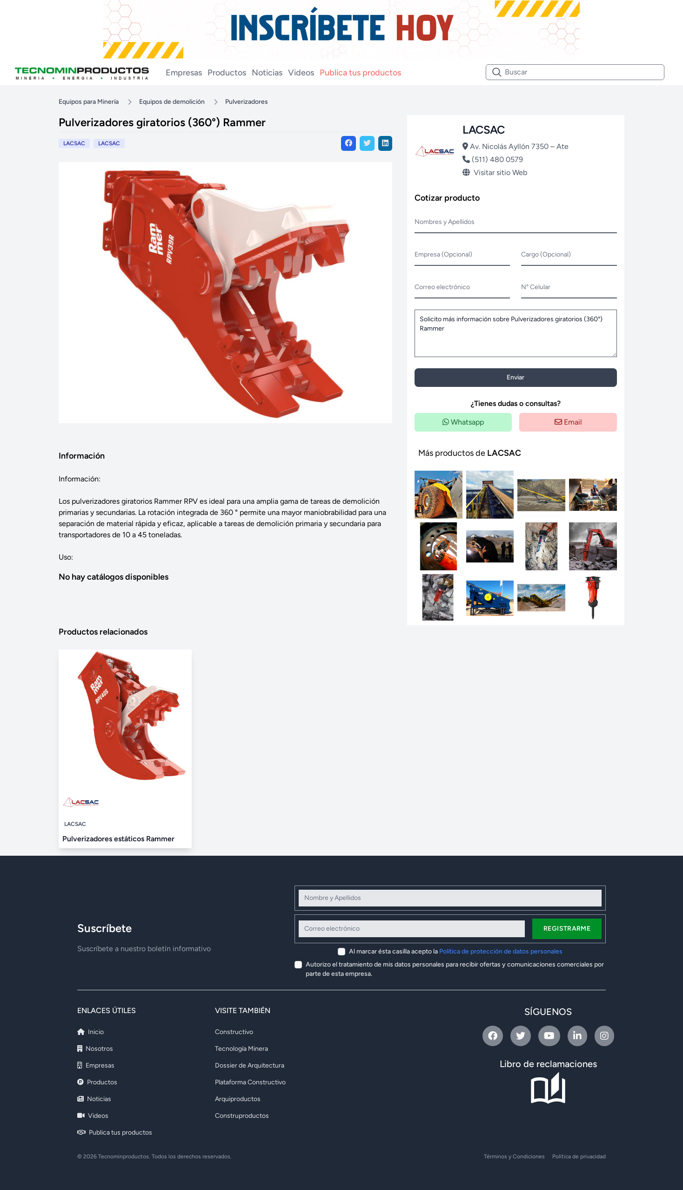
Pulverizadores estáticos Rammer (118, 838)
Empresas (184, 73)
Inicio (90, 1032)
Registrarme (566, 929)
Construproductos (242, 1116)
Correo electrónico (442, 287)
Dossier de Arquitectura (249, 1065)
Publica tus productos (360, 73)
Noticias (267, 73)
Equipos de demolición (172, 102)
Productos (227, 73)
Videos (301, 73)
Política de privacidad (579, 1156)
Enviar (515, 377)
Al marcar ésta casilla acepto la (455, 951)
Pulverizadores (246, 102)
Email (568, 422)
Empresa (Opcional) (443, 254)
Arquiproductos (238, 1099)
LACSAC (109, 143)
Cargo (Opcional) (546, 254)
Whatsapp (463, 422)
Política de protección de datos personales (500, 951)
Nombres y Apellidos (445, 222)
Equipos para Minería (89, 102)
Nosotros (95, 1049)
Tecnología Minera (241, 1049)
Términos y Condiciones (514, 1156)
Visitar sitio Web (494, 172)
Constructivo (234, 1032)
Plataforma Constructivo (250, 1082)
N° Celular (535, 287)
